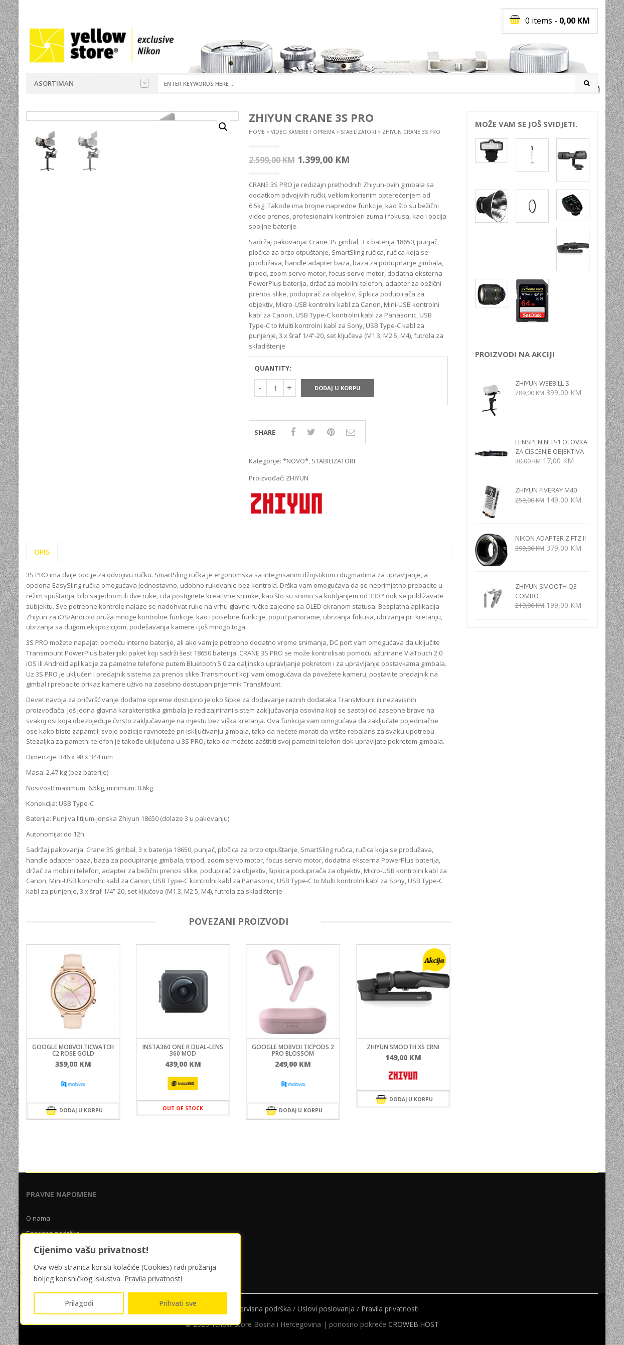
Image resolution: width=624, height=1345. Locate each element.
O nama (38, 1218)
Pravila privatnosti (153, 1278)
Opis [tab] (42, 552)
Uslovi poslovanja (326, 1308)
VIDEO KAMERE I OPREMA (303, 131)
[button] (223, 127)
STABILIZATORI (358, 131)
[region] (130, 1279)
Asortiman (91, 83)
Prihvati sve (178, 1303)
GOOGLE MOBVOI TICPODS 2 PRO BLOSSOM (293, 1050)
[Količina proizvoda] (275, 388)
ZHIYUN (297, 477)
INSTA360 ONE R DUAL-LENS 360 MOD (182, 1050)
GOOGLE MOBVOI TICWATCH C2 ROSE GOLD (73, 1050)
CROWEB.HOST (413, 1324)
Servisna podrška (263, 1308)
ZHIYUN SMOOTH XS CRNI (403, 1047)
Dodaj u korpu (338, 388)
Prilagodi (79, 1303)
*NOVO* (295, 460)
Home (257, 131)
